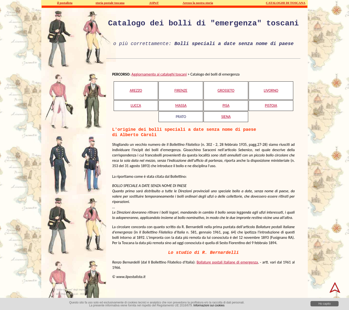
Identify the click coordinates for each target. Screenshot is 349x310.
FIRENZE (181, 90)
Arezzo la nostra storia (197, 3)
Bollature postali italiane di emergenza (227, 262)
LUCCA (136, 105)
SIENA (226, 116)
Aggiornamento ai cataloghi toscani (159, 74)
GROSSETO (225, 90)
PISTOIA (271, 105)
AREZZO (136, 90)
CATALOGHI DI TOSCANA (285, 3)
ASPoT (154, 3)
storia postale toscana (109, 3)
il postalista (64, 3)
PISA (226, 105)
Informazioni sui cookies (208, 305)
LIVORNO (271, 90)
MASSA (181, 105)
